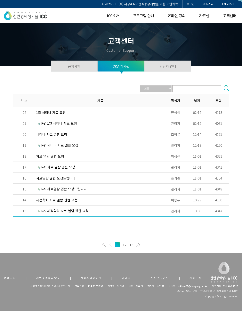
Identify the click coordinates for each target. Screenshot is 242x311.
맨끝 (138, 244)
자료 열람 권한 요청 (50, 156)
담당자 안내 (167, 66)
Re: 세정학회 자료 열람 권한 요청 (65, 210)
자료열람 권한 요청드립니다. (56, 178)
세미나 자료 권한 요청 (51, 134)
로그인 (190, 4)
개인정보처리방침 (48, 278)
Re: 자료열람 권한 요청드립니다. (64, 188)
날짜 (197, 100)
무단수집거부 (160, 278)
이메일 (126, 278)
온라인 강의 (176, 15)
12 (124, 244)
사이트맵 (196, 278)
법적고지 (10, 278)
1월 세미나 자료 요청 (51, 112)
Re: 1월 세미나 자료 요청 (59, 123)
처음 (104, 244)
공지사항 (74, 66)
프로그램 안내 (143, 15)
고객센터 (229, 15)
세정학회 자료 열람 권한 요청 (56, 200)
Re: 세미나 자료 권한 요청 (59, 145)
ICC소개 (113, 15)
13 (131, 244)
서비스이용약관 (91, 278)
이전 (110, 244)
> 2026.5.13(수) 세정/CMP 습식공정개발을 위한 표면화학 (140, 4)
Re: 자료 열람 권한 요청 (58, 166)
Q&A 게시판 (121, 66)
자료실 (204, 15)
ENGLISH (228, 4)
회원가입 (208, 4)
